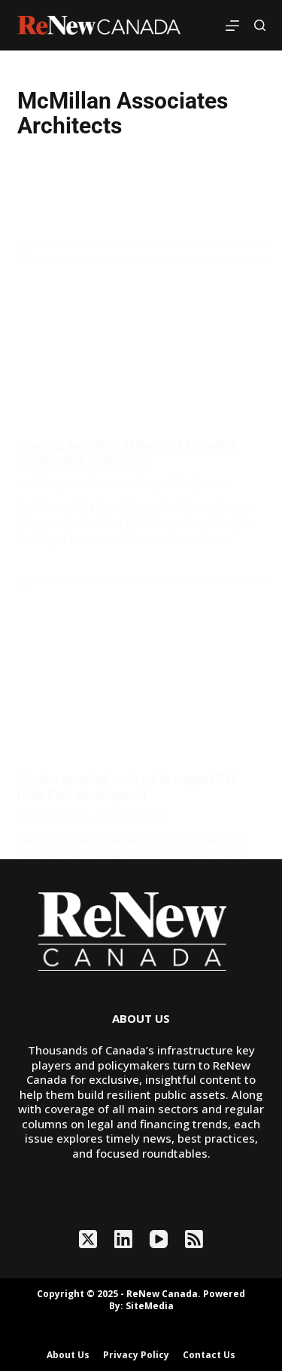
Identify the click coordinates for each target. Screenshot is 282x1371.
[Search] (259, 25)
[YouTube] (159, 1239)
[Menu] (232, 25)
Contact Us (209, 1355)
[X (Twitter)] (88, 1239)
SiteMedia (150, 1305)
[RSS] (194, 1239)
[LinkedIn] (123, 1239)
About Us (68, 1355)
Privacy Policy (136, 1355)
